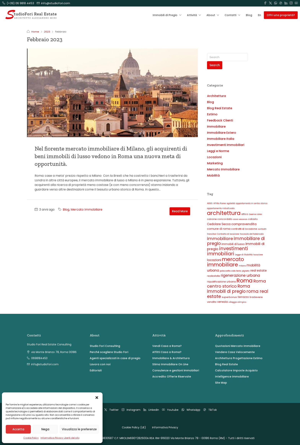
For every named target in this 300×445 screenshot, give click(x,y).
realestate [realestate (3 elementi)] (213, 275)
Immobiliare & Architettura (171, 358)
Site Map (221, 383)
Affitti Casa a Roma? (166, 352)
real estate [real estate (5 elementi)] (258, 270)
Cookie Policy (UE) (134, 427)
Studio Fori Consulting (105, 346)
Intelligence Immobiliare (232, 376)
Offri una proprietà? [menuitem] (281, 15)
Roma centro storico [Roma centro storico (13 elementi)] (236, 283)
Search (215, 65)
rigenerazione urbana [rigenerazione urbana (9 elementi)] (240, 275)
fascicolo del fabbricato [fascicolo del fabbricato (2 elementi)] (252, 234)
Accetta (18, 429)
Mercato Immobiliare (86, 209)
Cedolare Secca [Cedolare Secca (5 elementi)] (219, 224)
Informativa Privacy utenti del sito (60, 437)
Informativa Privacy (165, 427)
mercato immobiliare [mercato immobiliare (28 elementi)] (225, 262)
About (210, 15)
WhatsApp (191, 410)
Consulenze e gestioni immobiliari (175, 370)
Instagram (131, 410)
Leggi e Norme (218, 151)
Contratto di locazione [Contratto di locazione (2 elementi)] (228, 234)
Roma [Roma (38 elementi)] (244, 280)
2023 (47, 31)
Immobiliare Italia (220, 139)
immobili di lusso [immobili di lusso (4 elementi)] (233, 244)
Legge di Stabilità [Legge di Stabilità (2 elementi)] (244, 254)
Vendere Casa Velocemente (235, 352)
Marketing (215, 163)
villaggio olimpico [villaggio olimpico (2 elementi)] (237, 302)
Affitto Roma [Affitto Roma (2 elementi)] (219, 203)
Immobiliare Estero (221, 132)
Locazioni (214, 157)
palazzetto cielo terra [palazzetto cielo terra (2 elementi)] (230, 270)
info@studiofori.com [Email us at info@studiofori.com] (45, 364)
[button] (97, 397)
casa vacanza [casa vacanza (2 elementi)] (240, 219)
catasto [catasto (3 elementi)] (253, 219)
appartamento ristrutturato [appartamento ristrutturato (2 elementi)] (221, 208)
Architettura (216, 96)
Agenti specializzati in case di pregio (115, 358)
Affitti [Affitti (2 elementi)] (210, 203)
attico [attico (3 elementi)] (244, 214)
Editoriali (96, 370)
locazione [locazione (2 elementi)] (258, 254)
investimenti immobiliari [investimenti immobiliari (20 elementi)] (227, 251)
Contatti (230, 15)
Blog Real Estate (219, 108)
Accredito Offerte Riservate (171, 376)
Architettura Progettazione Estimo (238, 358)
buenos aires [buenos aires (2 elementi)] (255, 214)
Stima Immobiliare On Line (170, 364)
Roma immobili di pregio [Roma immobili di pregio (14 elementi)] (228, 288)
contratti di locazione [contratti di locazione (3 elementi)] (244, 228)
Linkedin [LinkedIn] (151, 410)
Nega (45, 429)
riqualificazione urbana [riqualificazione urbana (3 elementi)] (221, 281)
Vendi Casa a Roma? (167, 346)
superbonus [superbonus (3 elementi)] (229, 297)
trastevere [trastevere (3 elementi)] (256, 297)
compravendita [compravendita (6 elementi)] (244, 224)
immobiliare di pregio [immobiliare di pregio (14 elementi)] (236, 241)
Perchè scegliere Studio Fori (109, 352)
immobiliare (216, 126)
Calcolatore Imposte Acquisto (236, 370)
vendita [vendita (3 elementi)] (211, 301)
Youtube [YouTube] (170, 410)
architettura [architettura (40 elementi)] (223, 213)
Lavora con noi (100, 364)
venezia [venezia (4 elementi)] (222, 302)
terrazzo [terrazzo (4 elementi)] (243, 297)
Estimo (212, 114)
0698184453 (39, 358)
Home (35, 31)
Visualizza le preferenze (79, 429)
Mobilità (213, 175)
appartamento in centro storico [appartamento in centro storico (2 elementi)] (251, 203)
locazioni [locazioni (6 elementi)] (214, 260)
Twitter (111, 410)
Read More (180, 211)
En (259, 15)
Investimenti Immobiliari (225, 145)
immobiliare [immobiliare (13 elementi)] (220, 239)
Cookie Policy (31, 437)
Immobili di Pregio (165, 15)
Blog (249, 15)
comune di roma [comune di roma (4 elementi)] (218, 229)
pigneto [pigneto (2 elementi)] (245, 270)
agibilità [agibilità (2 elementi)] (231, 203)
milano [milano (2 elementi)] (242, 265)
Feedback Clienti (220, 120)
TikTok (210, 410)
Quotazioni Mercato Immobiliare (237, 346)
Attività (192, 15)
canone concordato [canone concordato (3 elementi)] (219, 219)
